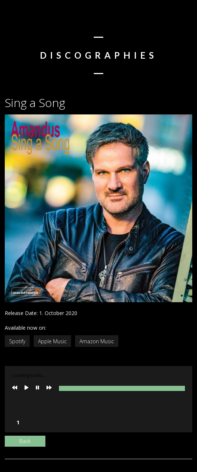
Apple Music (52, 341)
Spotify (17, 341)
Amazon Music (96, 341)
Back (25, 441)
